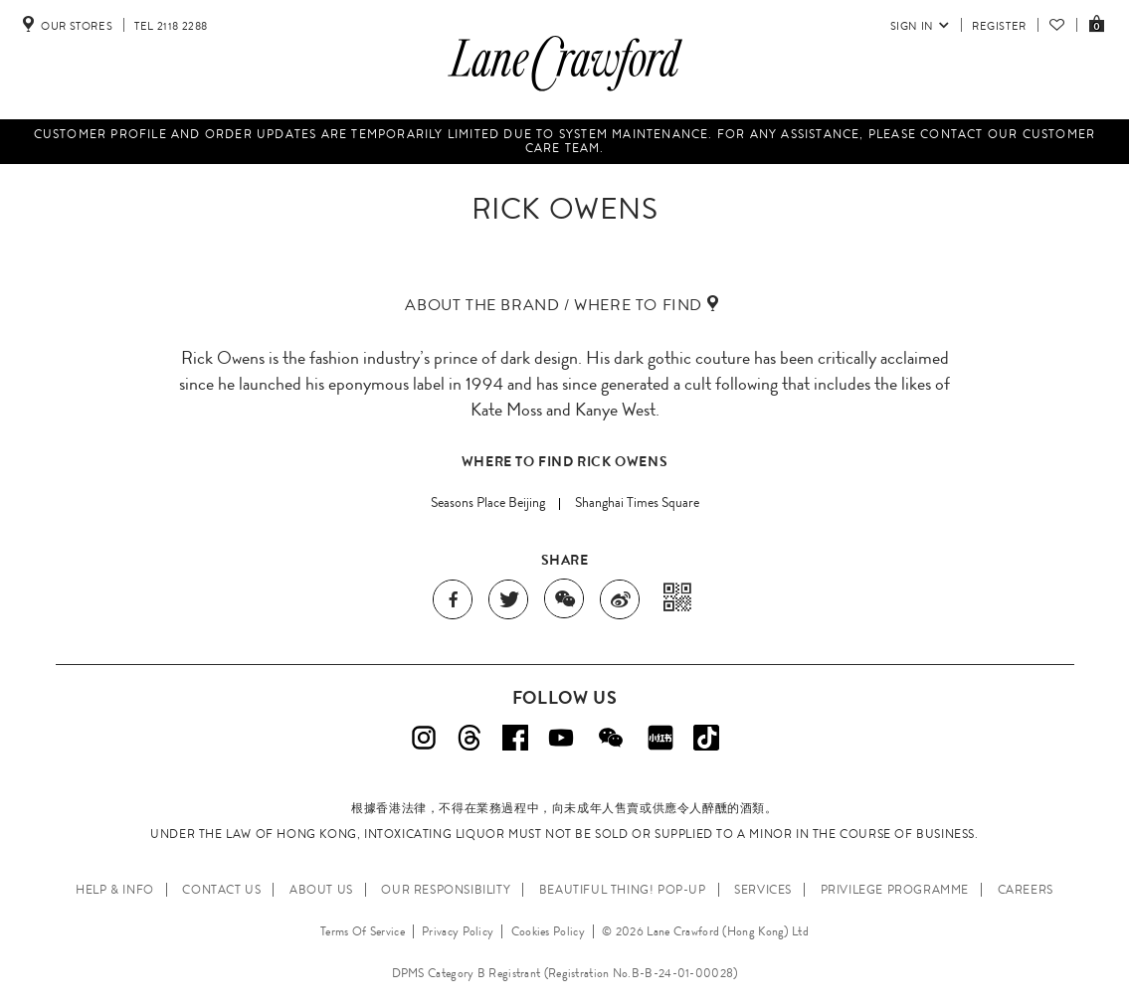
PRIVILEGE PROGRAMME (895, 890)
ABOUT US (321, 890)
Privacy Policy (457, 931)
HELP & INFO (115, 890)
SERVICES (763, 890)
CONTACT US (221, 890)
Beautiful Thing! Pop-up (622, 890)
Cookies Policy (548, 931)
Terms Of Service (362, 931)
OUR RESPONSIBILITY (445, 890)
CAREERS (1025, 890)
